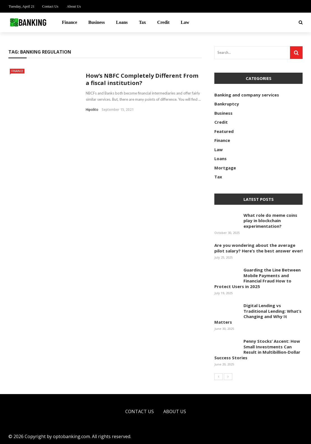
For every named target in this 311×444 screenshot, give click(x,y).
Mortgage (225, 168)
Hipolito (92, 109)
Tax (142, 22)
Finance (69, 22)
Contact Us (50, 6)
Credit (163, 22)
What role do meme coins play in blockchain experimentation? (270, 220)
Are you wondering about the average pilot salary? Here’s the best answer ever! (258, 248)
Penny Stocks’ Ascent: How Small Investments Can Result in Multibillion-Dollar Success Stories (257, 349)
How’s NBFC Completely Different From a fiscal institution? (142, 79)
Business (96, 22)
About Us (74, 6)
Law (185, 22)
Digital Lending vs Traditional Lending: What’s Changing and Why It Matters (257, 314)
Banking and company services (246, 95)
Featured (224, 131)
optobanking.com (71, 436)
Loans (122, 22)
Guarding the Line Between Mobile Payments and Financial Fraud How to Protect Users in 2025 (257, 278)
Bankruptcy (226, 104)
